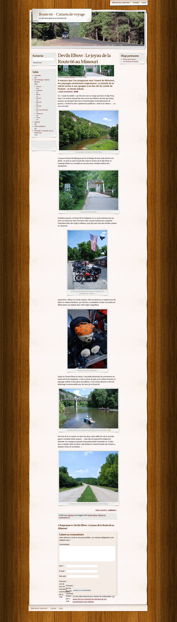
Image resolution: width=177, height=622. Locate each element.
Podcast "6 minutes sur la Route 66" (43, 132)
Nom (61, 566)
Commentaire (62, 544)
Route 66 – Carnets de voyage (62, 14)
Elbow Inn (102, 515)
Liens (144, 3)
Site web (62, 576)
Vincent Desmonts (69, 77)
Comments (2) (64, 517)
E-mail (62, 571)
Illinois (38, 94)
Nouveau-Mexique (42, 110)
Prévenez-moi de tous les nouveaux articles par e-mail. (69, 593)
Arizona (38, 86)
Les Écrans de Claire (130, 61)
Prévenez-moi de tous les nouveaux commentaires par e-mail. (62, 589)
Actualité (37, 75)
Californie (39, 90)
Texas (38, 117)
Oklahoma (39, 114)
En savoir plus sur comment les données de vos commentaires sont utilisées (94, 599)
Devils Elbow (92, 515)
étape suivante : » (106, 510)
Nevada (38, 106)
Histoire (37, 122)
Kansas (38, 98)
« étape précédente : (68, 91)
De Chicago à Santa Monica (41, 81)
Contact (136, 3)
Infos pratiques (39, 126)
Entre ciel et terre (129, 59)
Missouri (71, 515)
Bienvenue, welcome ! (121, 3)
